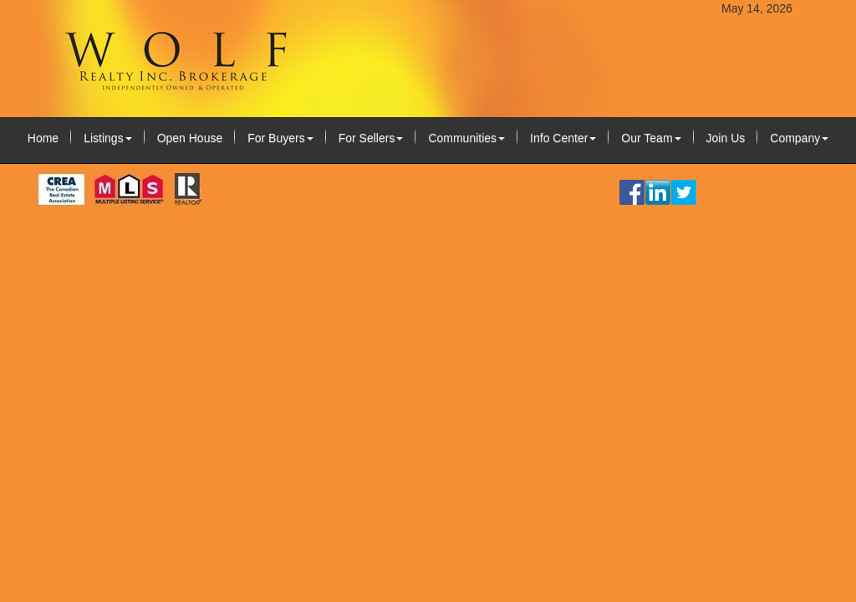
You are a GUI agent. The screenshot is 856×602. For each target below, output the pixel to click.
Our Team (650, 138)
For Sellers (371, 138)
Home (43, 138)
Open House (190, 138)
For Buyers (280, 138)
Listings (107, 138)
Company (799, 138)
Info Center (563, 138)
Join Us (726, 138)
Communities (466, 138)
